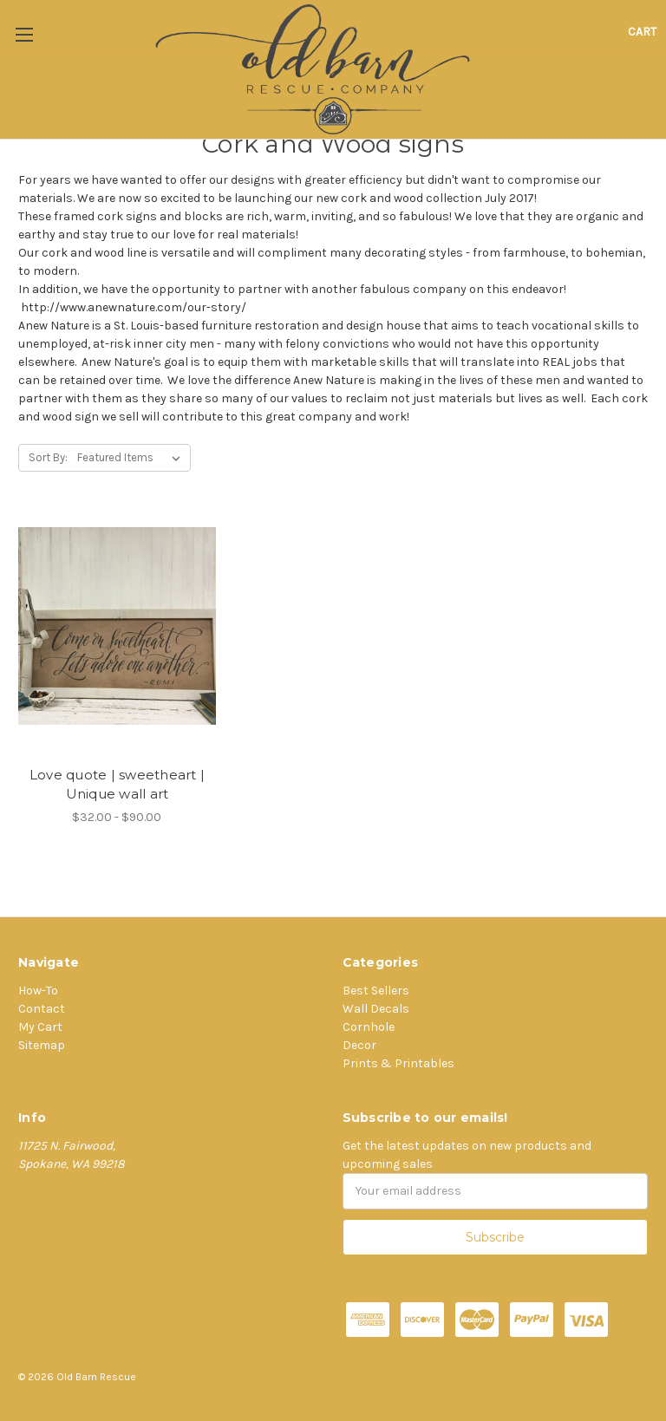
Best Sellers (376, 990)
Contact (41, 1008)
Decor (359, 1045)
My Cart (40, 1027)
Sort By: (48, 457)
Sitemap (41, 1045)
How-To (38, 990)
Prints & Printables (398, 1063)
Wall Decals (376, 1008)
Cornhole (369, 1027)
